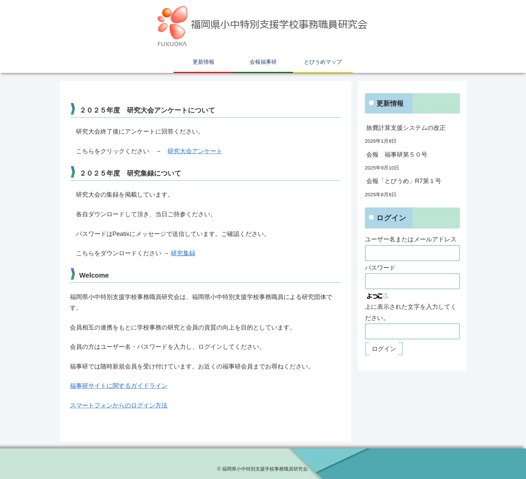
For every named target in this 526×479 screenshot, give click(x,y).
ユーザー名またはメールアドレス (410, 239)
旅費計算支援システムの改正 (406, 127)
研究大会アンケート (195, 151)
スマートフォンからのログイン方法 (119, 405)
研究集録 (183, 253)
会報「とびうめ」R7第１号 (403, 181)
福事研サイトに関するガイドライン (119, 385)
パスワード (380, 267)
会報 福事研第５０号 (396, 154)
